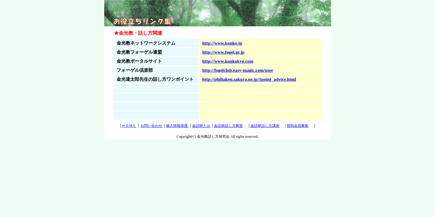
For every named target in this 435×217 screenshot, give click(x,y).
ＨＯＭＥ (129, 126)
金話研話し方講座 (264, 126)
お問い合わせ (151, 126)
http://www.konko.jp (222, 43)
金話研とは (201, 126)
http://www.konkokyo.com (227, 61)
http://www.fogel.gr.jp (223, 52)
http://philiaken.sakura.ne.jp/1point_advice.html (249, 79)
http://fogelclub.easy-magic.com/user (237, 70)
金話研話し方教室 (228, 126)
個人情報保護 (177, 126)
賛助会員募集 (297, 126)
